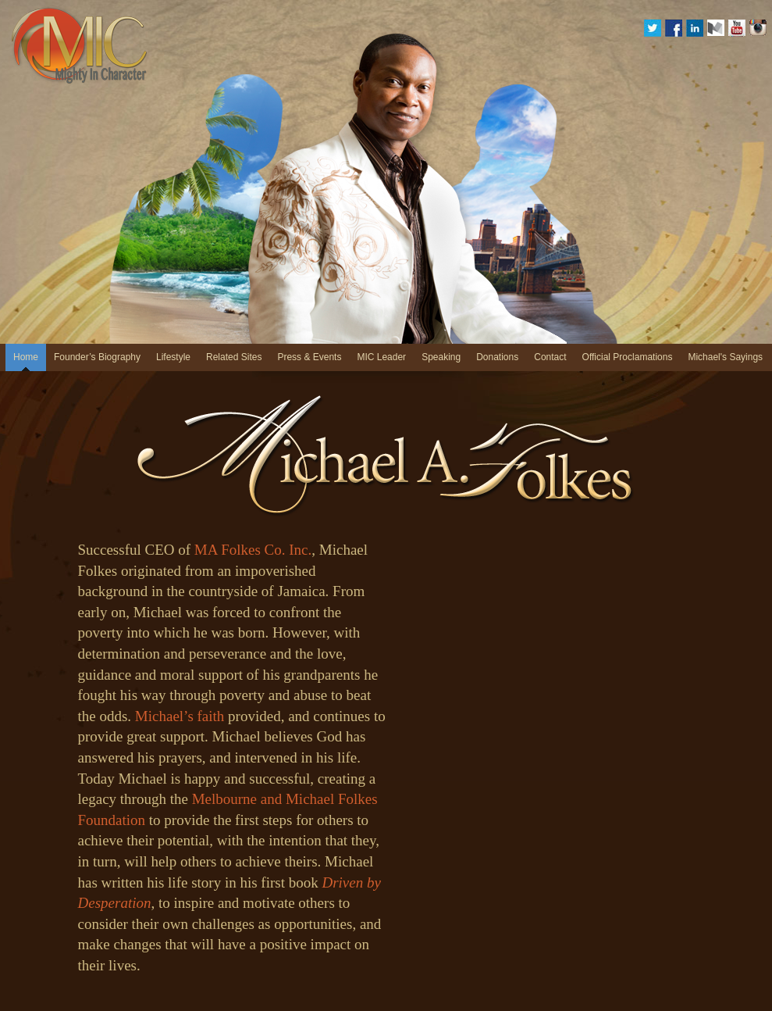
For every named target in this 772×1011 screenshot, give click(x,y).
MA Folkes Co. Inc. (252, 549)
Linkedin (694, 28)
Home (25, 357)
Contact (550, 357)
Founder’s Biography (97, 357)
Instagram (758, 28)
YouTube (736, 28)
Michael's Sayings (725, 357)
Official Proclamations (627, 357)
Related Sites (233, 357)
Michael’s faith (180, 716)
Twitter (652, 28)
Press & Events (309, 357)
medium (715, 28)
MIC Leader (381, 357)
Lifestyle (173, 357)
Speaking (441, 357)
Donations (497, 357)
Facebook (673, 28)
